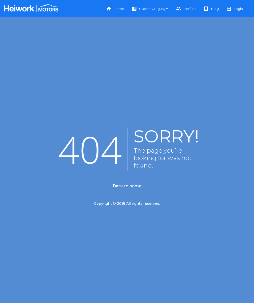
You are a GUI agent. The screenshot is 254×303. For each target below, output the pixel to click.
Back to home (127, 186)
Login (234, 8)
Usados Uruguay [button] (148, 8)
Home (115, 8)
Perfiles (186, 8)
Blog (211, 8)
